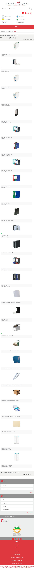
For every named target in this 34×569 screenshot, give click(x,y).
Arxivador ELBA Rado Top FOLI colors (7, 171)
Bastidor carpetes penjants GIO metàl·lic (10, 400)
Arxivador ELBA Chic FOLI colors (6, 204)
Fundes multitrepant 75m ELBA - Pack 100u (11, 302)
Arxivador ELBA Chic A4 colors (6, 187)
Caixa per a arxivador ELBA (7, 252)
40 (14, 35)
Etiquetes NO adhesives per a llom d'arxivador (7, 466)
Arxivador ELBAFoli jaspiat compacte (6, 122)
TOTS (9, 35)
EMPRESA (17, 541)
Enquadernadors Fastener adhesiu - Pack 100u (11, 385)
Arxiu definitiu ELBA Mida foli (6, 88)
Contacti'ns (4, 519)
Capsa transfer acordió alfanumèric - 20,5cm (11, 350)
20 (16, 35)
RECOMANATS (8, 19)
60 (12, 35)
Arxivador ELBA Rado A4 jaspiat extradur (6, 71)
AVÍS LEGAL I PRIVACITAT (17, 560)
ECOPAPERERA (22, 19)
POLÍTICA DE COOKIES (17, 563)
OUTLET (6, 22)
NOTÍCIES (17, 551)
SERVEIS (17, 545)
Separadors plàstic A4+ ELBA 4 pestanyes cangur (12, 368)
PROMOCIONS (8, 16)
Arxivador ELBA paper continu (5, 320)
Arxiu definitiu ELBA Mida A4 (6, 55)
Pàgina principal (4, 31)
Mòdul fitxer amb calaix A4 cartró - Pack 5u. (11, 416)
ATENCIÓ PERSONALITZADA (17, 557)
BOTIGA (17, 548)
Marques (10, 31)
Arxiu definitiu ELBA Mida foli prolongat (6, 105)
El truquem (4, 521)
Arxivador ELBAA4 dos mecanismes (6, 236)
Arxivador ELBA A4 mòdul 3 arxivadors (6, 286)
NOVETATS (21, 16)
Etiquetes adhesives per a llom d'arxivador (6, 449)
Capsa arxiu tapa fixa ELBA (7, 335)
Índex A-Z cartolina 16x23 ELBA (8, 431)
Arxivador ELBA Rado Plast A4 (8, 220)
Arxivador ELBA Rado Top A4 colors (7, 138)
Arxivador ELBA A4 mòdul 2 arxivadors (6, 269)
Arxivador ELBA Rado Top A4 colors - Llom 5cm (7, 155)
